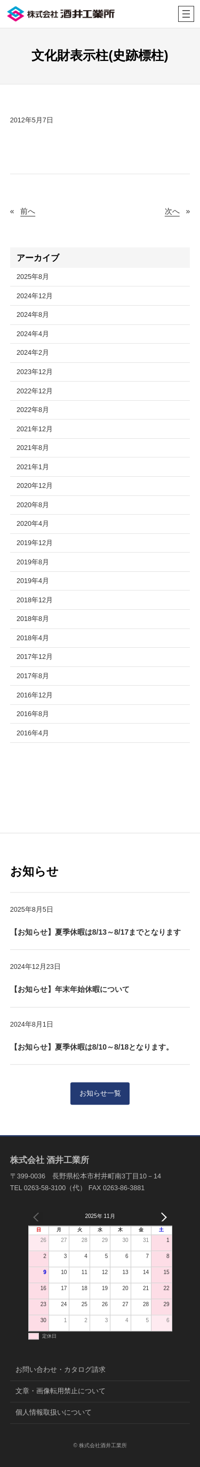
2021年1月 (33, 467)
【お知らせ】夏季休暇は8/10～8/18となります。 (92, 1047)
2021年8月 (33, 448)
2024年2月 (33, 352)
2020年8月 (33, 505)
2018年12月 (35, 600)
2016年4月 (33, 733)
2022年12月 (35, 391)
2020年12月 (35, 486)
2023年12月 (35, 372)
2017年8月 (33, 676)
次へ (172, 211)
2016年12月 (35, 695)
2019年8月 (33, 562)
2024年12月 (35, 296)
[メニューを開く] (186, 14)
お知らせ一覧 (100, 1094)
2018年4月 (33, 638)
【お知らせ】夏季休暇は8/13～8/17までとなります (95, 932)
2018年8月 (33, 619)
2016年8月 (33, 714)
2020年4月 (33, 523)
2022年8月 (33, 410)
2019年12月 (35, 543)
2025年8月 (33, 277)
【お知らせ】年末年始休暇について (70, 989)
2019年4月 (33, 581)
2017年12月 (35, 657)
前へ (27, 211)
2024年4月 (33, 334)
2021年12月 (35, 429)
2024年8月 (33, 315)
